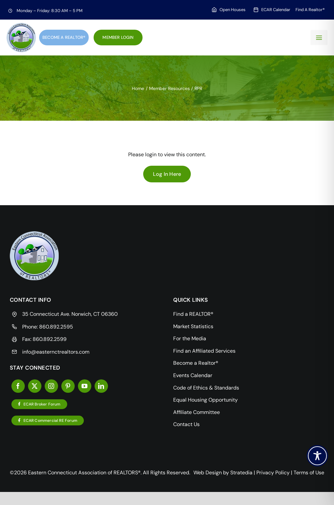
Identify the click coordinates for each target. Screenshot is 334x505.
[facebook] (18, 386)
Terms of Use (309, 472)
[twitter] (34, 386)
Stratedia (241, 472)
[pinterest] (68, 386)
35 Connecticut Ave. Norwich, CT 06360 (70, 314)
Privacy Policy (273, 472)
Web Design (207, 472)
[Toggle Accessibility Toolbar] (317, 456)
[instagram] (51, 386)
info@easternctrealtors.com (55, 351)
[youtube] (84, 386)
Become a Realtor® (63, 37)
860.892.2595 (56, 326)
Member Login (117, 37)
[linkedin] (101, 386)
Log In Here (167, 174)
